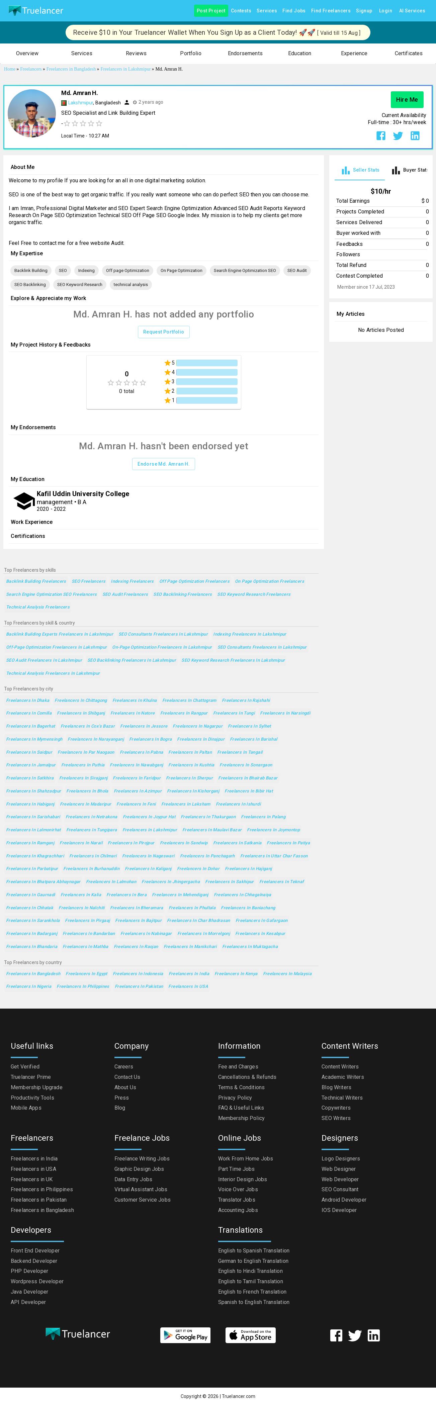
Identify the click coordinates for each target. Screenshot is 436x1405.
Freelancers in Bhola (87, 791)
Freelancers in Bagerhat (31, 726)
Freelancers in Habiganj (30, 804)
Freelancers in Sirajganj (83, 778)
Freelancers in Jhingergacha (170, 882)
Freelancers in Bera (126, 895)
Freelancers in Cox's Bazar (87, 726)
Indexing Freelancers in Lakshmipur (250, 634)
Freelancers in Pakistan (139, 986)
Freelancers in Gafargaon (261, 921)
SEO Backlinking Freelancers (182, 594)
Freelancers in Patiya (288, 843)
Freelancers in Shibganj (81, 713)
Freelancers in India (188, 974)
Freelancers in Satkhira (30, 778)
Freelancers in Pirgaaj (87, 921)
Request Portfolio (163, 332)
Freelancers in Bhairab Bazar (248, 778)
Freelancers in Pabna (141, 752)
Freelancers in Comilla (29, 713)
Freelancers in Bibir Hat (248, 791)
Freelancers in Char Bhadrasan (199, 921)
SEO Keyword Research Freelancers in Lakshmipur (233, 660)
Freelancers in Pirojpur (131, 843)
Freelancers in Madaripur (86, 804)
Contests (241, 11)
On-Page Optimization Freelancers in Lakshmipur (162, 647)
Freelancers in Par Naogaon (86, 752)
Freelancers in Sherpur (189, 778)
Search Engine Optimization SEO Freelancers (51, 594)
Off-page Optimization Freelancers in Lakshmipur (56, 647)
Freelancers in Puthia (83, 765)
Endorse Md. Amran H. (164, 464)
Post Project (211, 11)
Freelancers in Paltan (190, 752)
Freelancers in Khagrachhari (35, 856)
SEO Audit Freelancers (125, 594)
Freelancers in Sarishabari (33, 817)
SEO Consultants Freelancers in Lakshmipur (163, 634)
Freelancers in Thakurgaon (208, 817)
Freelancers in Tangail (240, 752)
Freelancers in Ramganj (30, 843)
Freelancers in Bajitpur (138, 921)
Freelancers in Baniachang (248, 908)
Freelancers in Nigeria (29, 986)
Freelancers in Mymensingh (34, 739)
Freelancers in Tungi (234, 713)
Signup (364, 11)
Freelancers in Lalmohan (111, 882)
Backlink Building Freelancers (36, 581)
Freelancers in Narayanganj (95, 739)
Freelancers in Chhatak (30, 908)
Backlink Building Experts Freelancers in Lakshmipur (59, 634)
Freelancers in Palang (263, 817)
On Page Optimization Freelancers (270, 581)
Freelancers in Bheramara (137, 908)
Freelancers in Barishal (254, 739)
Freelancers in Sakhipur (229, 882)
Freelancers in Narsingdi (285, 713)
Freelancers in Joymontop (273, 830)
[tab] (360, 170)
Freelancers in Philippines (83, 986)
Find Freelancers (331, 11)
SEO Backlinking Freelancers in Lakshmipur (131, 660)
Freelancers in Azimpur (137, 791)
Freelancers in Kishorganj (193, 791)
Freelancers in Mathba (85, 947)
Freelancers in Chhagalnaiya (242, 895)
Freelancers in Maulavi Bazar (212, 830)
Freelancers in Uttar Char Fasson (274, 856)
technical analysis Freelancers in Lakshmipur (53, 673)
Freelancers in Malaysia (287, 974)
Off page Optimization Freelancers (194, 581)
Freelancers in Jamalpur (31, 765)
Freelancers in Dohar (198, 869)
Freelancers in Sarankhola (33, 921)
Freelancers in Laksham (186, 804)
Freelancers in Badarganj (32, 934)
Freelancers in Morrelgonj (203, 934)
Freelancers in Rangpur (184, 713)
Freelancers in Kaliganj (148, 869)
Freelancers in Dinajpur (201, 739)
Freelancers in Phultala (192, 908)
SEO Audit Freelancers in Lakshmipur (44, 660)
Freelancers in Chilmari (93, 856)
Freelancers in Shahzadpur (33, 791)
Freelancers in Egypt (86, 974)
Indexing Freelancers (132, 581)
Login (386, 11)
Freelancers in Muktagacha (250, 947)
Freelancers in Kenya (236, 974)
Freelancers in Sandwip (184, 843)
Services (267, 11)
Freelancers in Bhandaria (32, 947)
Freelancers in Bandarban (88, 934)
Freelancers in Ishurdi (238, 804)
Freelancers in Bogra (150, 739)
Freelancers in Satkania (237, 843)
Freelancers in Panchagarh (207, 856)
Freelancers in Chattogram (189, 700)
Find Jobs (294, 11)
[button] (27, 53)
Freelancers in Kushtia (191, 765)
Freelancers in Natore (132, 713)
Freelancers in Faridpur (136, 778)
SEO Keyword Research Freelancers (254, 594)
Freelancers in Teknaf (282, 882)
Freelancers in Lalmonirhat (33, 830)
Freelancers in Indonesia (138, 974)
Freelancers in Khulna (134, 700)
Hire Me (407, 99)
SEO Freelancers (88, 581)
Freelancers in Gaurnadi (31, 895)
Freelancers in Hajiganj (248, 869)
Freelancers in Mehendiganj (180, 895)
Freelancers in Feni (136, 804)
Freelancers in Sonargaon (245, 765)
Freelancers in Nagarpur (197, 726)
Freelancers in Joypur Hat (149, 817)
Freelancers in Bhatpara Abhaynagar (43, 882)
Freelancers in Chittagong (80, 700)
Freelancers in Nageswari (148, 856)
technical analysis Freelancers (38, 607)
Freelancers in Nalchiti (81, 908)
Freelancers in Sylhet (249, 726)
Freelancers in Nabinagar (146, 934)
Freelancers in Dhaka (28, 700)
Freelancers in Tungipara (91, 830)
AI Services (412, 11)
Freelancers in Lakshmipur (149, 830)
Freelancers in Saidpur (29, 752)
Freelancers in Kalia (80, 895)
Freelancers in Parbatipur (32, 869)
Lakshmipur (80, 102)
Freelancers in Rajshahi (246, 700)
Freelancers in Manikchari (190, 947)
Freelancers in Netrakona (91, 817)
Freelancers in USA (188, 986)
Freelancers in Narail (81, 843)
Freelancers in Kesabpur (260, 934)
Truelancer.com (238, 1396)
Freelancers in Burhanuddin (91, 869)
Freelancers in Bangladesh (33, 974)
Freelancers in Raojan (136, 947)
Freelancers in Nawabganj (136, 765)
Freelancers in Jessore (144, 726)
